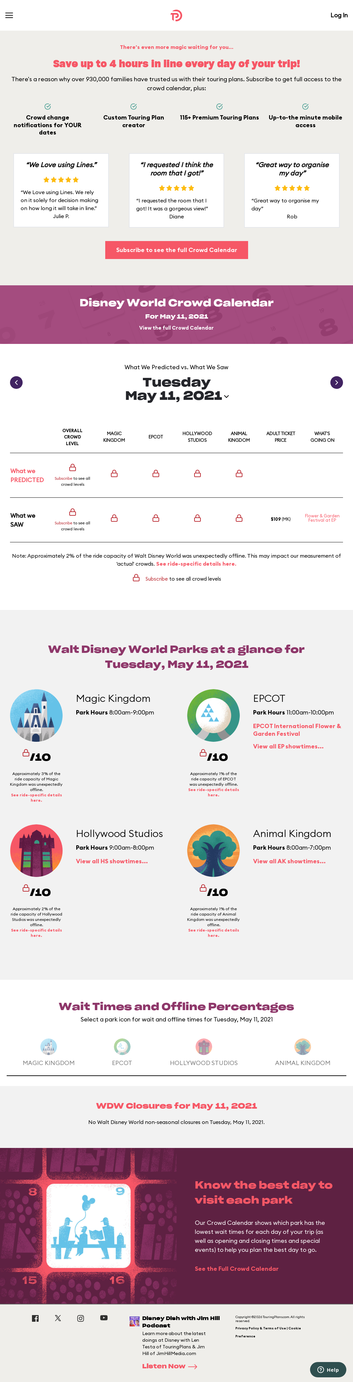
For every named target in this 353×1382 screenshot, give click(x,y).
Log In (339, 15)
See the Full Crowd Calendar (237, 1268)
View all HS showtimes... (112, 861)
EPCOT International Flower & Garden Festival (297, 729)
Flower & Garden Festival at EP (322, 518)
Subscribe (63, 478)
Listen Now (171, 1367)
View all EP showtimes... (288, 746)
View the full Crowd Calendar (176, 328)
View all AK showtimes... (289, 861)
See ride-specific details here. (196, 563)
